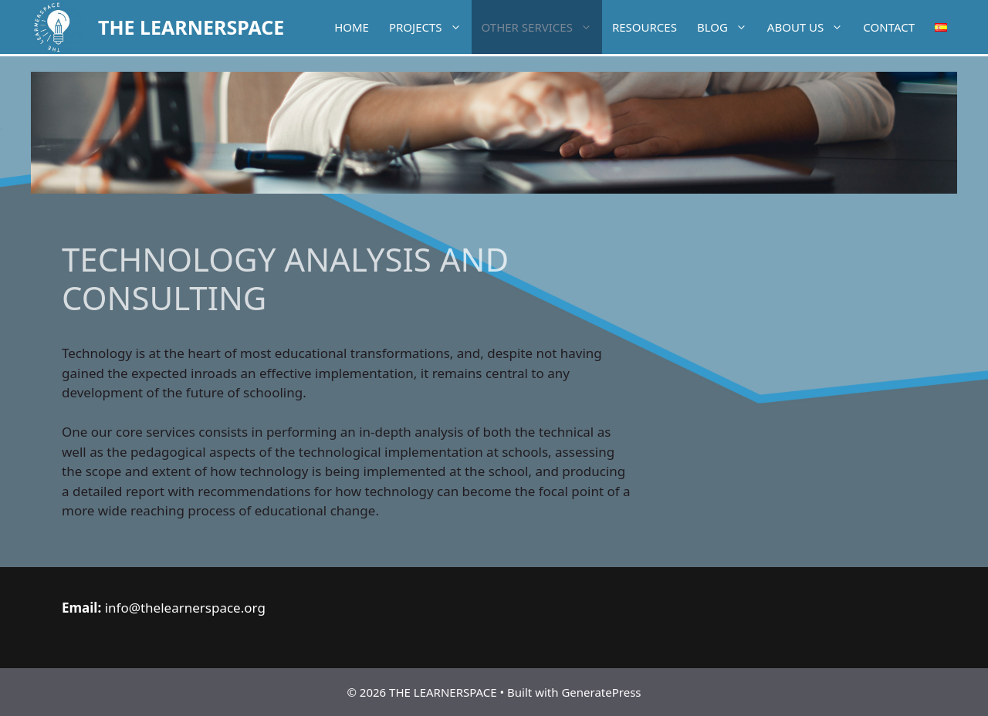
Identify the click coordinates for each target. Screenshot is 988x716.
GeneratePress (601, 692)
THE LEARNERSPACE (191, 27)
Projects (430, 27)
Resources (644, 27)
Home (351, 27)
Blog (727, 27)
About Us (810, 27)
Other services (542, 27)
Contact (889, 27)
